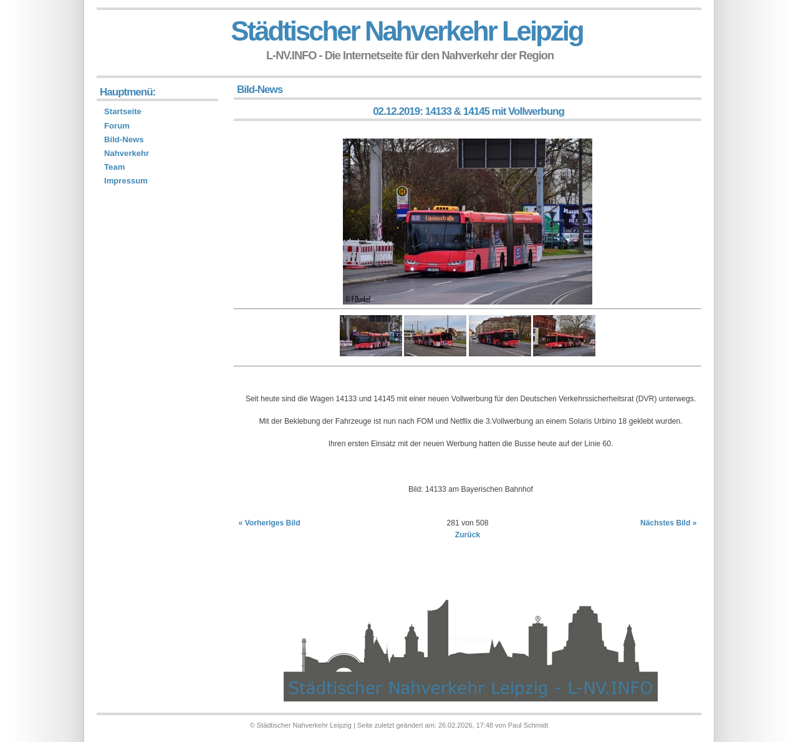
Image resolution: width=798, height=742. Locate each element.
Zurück (468, 534)
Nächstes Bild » (668, 523)
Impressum (126, 180)
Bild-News (123, 139)
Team (114, 167)
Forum (117, 125)
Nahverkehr (126, 153)
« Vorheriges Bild (269, 523)
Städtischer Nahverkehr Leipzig (406, 31)
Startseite (123, 111)
